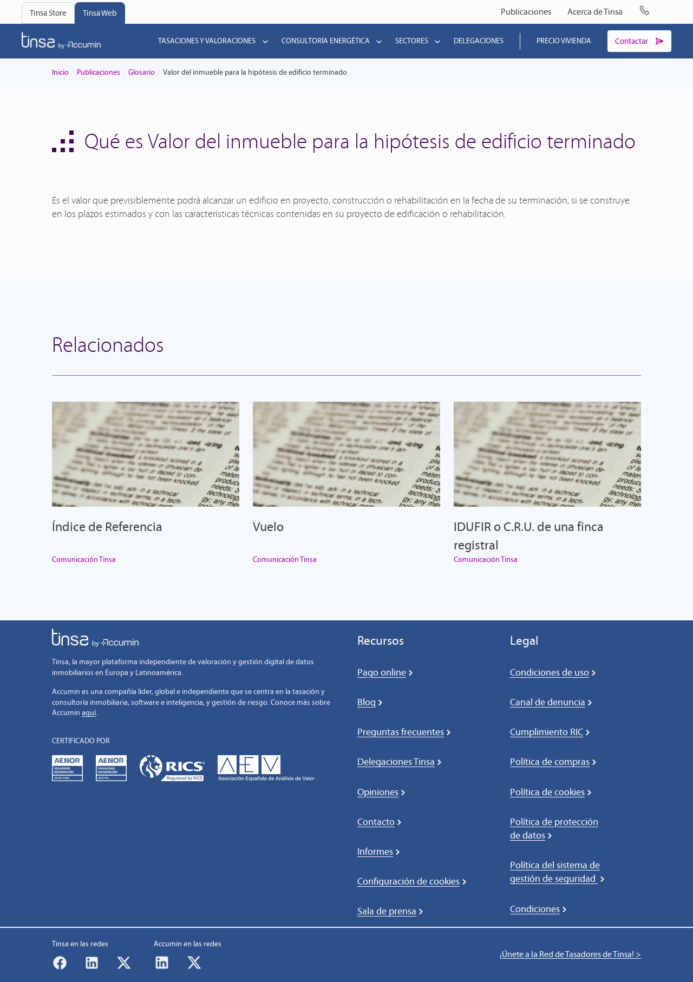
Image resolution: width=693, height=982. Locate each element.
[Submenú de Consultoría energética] (377, 41)
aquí (89, 713)
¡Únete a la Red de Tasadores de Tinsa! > (570, 955)
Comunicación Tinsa (84, 559)
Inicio (60, 73)
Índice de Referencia (107, 527)
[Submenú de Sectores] (435, 41)
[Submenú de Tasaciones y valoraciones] (263, 41)
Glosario (141, 73)
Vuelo (268, 527)
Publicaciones (98, 73)
